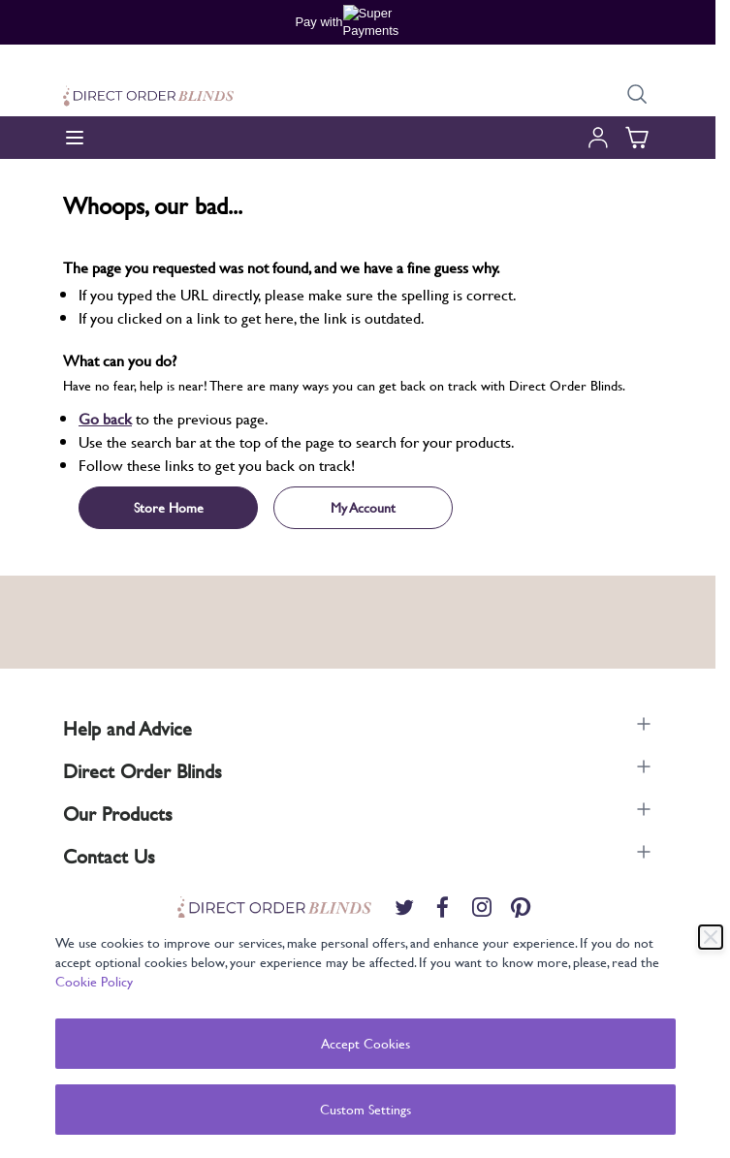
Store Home (169, 507)
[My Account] (598, 137)
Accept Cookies (365, 1043)
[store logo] (148, 95)
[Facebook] (443, 907)
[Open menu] (74, 137)
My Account (363, 507)
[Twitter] (404, 907)
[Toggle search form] (636, 94)
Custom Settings (365, 1109)
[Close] (710, 937)
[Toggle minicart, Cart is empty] (636, 137)
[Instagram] (481, 907)
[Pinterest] (520, 907)
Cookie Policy (94, 981)
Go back (105, 418)
